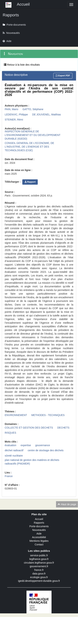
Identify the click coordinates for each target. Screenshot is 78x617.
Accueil (39, 519)
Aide (39, 533)
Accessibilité (39, 537)
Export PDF (63, 75)
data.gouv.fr (39, 573)
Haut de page (67, 504)
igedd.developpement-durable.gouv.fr (39, 580)
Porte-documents (39, 526)
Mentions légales (38, 540)
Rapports (39, 522)
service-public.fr (39, 555)
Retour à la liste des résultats (22, 64)
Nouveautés (39, 529)
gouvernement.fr (39, 566)
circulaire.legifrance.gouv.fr (39, 562)
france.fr (39, 569)
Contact (39, 544)
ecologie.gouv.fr (39, 577)
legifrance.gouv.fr (39, 559)
